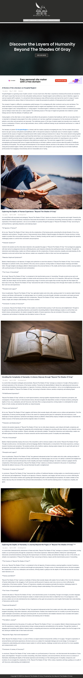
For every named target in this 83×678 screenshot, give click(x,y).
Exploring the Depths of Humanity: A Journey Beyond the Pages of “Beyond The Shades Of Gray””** (41, 545)
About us (33, 20)
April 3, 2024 (13, 214)
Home (26, 20)
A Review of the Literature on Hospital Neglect (20, 88)
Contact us (43, 20)
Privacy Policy (54, 20)
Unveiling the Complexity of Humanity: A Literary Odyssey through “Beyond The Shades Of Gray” (40, 377)
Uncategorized (22, 214)
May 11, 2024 (13, 91)
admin (6, 91)
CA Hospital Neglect (22, 129)
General (20, 91)
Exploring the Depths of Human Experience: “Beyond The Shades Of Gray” (31, 211)
